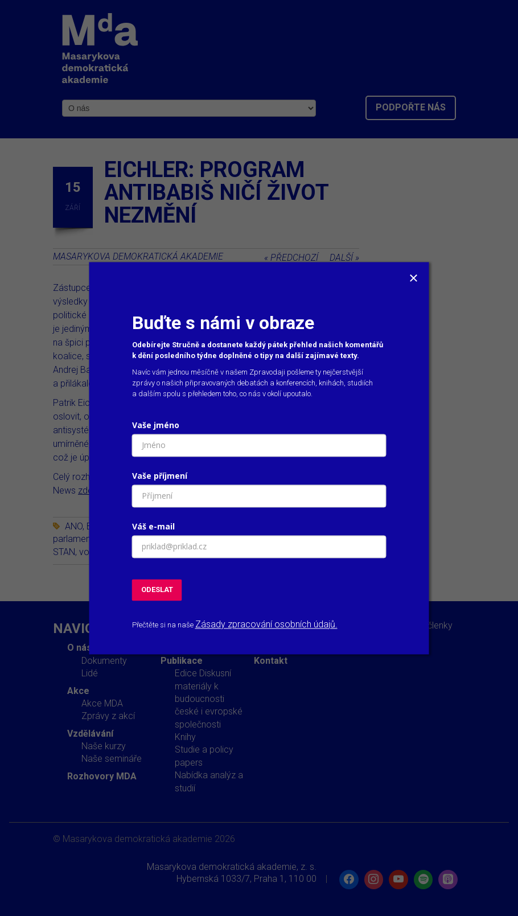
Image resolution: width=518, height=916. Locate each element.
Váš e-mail (153, 526)
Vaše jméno (155, 425)
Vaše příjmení (159, 475)
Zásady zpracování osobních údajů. (266, 624)
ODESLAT (157, 589)
